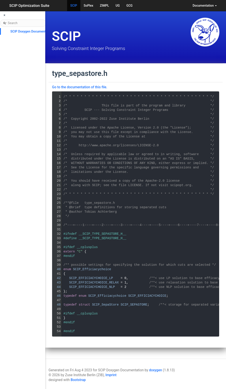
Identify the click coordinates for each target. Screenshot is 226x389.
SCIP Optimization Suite (29, 5)
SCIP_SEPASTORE (134, 304)
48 (56, 304)
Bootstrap (78, 380)
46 (56, 296)
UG (118, 5)
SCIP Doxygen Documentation (31, 31)
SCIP (73, 5)
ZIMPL (104, 5)
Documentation (205, 5)
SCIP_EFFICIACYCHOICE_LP (91, 278)
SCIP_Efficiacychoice (92, 269)
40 (56, 269)
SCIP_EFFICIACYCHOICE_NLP (92, 287)
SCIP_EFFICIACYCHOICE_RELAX (94, 282)
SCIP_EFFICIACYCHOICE (147, 296)
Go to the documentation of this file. (79, 87)
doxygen (155, 370)
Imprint (111, 375)
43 (56, 282)
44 (56, 287)
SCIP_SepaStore (105, 304)
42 (56, 278)
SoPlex (88, 5)
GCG (129, 5)
